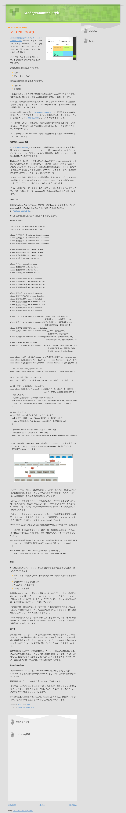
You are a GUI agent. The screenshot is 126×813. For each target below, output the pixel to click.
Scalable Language (43, 112)
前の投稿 (73, 805)
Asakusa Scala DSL (21, 211)
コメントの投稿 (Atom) (23, 810)
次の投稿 (12, 805)
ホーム (42, 805)
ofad (28, 707)
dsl (24, 707)
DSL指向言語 (33, 118)
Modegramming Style (42, 13)
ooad (32, 707)
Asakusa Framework (19, 147)
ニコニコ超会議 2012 (19, 38)
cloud (20, 707)
